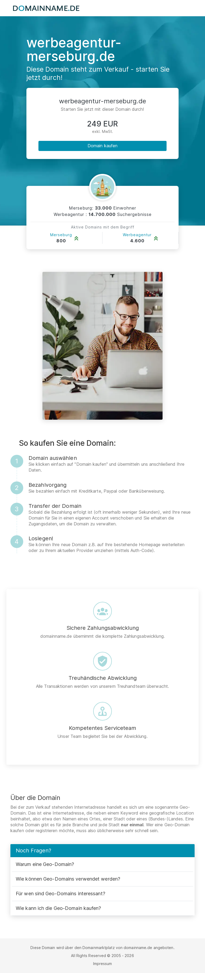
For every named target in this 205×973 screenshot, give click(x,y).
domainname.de (138, 947)
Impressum (102, 963)
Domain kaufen (102, 145)
